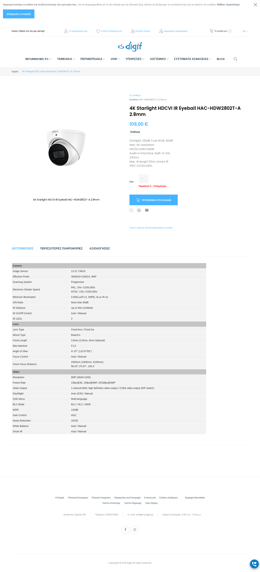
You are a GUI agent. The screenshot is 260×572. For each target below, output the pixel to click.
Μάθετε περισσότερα (228, 4)
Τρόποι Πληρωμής (133, 503)
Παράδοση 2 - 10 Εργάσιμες (153, 186)
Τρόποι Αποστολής (111, 503)
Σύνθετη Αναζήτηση (168, 497)
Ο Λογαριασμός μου (78, 31)
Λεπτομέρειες (23, 248)
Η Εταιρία (59, 497)
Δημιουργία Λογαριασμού (175, 31)
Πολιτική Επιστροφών (78, 497)
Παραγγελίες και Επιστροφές (127, 497)
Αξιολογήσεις (99, 248)
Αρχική (15, 71)
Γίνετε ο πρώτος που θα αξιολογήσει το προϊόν (151, 227)
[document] (126, 10)
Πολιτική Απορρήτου (101, 497)
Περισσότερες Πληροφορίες (61, 248)
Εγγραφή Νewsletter (195, 497)
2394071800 (112, 514)
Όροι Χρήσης (152, 503)
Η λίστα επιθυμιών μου (111, 31)
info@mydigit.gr (144, 514)
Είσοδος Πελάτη (142, 31)
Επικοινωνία (150, 497)
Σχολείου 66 (80, 514)
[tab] (23, 248)
